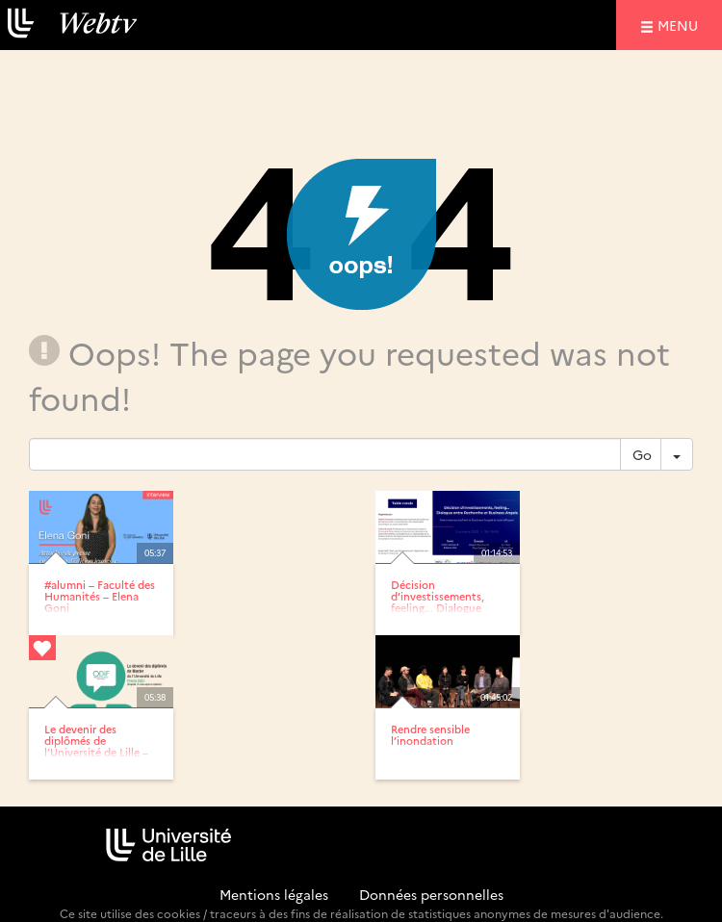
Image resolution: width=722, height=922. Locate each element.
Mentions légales (273, 894)
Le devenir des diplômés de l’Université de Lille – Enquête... (96, 746)
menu (680, 24)
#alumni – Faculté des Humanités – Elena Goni (99, 596)
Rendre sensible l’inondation (430, 735)
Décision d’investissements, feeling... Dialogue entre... (437, 602)
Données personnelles (431, 894)
